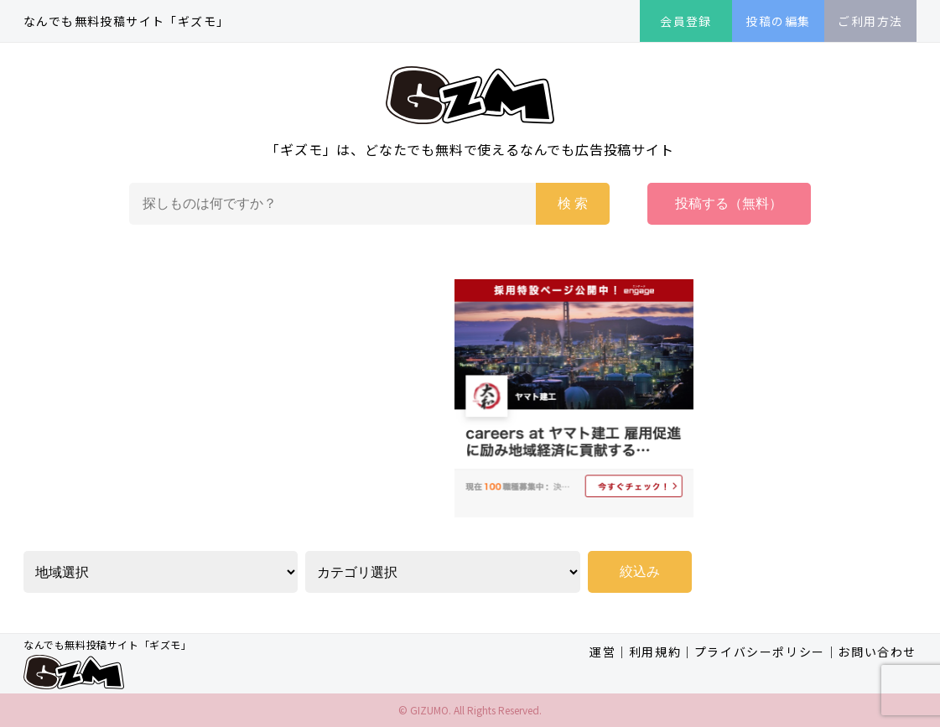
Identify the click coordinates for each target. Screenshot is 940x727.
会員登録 (686, 21)
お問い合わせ (877, 651)
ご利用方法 (870, 21)
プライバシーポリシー (759, 651)
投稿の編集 (777, 21)
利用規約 (655, 651)
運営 (602, 651)
